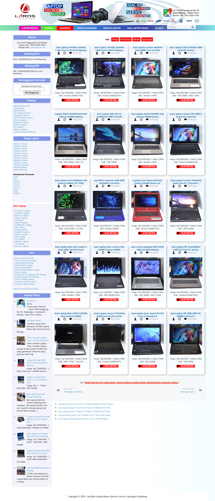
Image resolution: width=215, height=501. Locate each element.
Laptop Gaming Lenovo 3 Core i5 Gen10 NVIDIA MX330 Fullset (85, 404)
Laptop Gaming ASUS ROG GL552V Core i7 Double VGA (38, 419)
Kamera (48, 28)
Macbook (65, 28)
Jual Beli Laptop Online (25, 284)
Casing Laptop (21, 229)
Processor (125, 39)
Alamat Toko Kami (21, 106)
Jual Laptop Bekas (137, 28)
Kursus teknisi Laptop (24, 258)
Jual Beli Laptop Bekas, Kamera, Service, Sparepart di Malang (117, 496)
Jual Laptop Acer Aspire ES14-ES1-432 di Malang (37, 435)
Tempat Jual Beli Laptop (25, 281)
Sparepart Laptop (21, 115)
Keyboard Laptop (21, 122)
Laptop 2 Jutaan (20, 146)
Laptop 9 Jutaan (20, 162)
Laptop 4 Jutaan (20, 150)
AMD (15, 191)
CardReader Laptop (23, 225)
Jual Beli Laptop (34, 320)
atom (15, 176)
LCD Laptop (18, 127)
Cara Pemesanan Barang (24, 131)
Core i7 (16, 188)
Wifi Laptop (20, 227)
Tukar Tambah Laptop (23, 117)
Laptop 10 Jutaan (20, 165)
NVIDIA (16, 193)
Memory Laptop (22, 215)
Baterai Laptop (19, 124)
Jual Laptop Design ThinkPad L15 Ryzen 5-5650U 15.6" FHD (84, 407)
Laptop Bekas (30, 28)
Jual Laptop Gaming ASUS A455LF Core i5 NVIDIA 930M (83, 419)
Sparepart (147, 39)
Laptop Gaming (20, 169)
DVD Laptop (20, 236)
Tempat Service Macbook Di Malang (30, 274)
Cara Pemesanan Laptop (25, 260)
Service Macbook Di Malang (27, 277)
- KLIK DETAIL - (72, 100)
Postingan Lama (187, 391)
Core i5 (16, 186)
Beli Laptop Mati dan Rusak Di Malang (36, 395)
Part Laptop (19, 206)
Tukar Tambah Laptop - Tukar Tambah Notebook (38, 339)
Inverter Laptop (21, 246)
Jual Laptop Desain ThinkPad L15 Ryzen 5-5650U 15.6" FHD (84, 411)
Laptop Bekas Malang (24, 262)
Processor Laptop (22, 210)
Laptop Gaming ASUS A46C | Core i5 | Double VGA (37, 380)
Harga (115, 39)
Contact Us (31, 300)
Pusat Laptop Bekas (23, 267)
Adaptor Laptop (20, 129)
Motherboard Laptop (24, 265)
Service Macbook (87, 28)
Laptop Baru (18, 108)
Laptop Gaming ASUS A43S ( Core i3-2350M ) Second (37, 363)
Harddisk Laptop (22, 213)
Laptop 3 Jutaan (20, 148)
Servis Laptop (21, 272)
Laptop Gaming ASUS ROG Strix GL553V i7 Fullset (38, 452)
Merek (136, 39)
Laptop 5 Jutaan (20, 153)
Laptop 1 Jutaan (20, 143)
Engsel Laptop (21, 217)
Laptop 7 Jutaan (20, 158)
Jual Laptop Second (22, 113)
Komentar (77, 53)
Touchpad (19, 220)
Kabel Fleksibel (21, 222)
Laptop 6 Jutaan (20, 155)
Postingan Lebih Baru (73, 391)
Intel (15, 179)
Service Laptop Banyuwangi (25, 288)
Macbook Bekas (20, 167)
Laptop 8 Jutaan (20, 160)
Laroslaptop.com (37, 47)
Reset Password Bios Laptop (27, 270)
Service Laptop (111, 28)
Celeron (16, 181)
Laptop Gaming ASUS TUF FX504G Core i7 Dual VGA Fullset (84, 415)
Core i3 (16, 183)
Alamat (159, 28)
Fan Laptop (20, 243)
